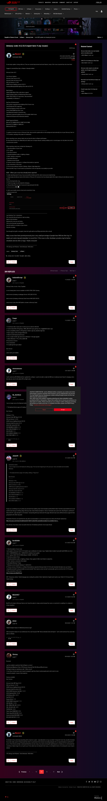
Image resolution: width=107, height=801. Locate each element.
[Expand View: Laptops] (59, 9)
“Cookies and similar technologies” (43, 405)
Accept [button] (63, 409)
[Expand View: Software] (32, 9)
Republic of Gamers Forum (11, 37)
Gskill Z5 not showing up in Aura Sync (90, 60)
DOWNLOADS (55, 2)
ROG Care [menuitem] (20, 9)
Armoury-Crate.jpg (12, 439)
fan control (17, 255)
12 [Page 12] (46, 772)
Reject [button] (44, 409)
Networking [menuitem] (46, 13)
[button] (13, 187)
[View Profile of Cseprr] (14, 318)
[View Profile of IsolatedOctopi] (17, 278)
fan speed (22, 255)
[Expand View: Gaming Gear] (41, 13)
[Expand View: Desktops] (51, 9)
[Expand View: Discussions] (42, 9)
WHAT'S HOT (69, 2)
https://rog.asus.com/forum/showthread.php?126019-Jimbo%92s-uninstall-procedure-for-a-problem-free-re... (32, 520)
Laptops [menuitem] (56, 9)
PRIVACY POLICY (72, 787)
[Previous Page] (22, 772)
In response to (19, 283)
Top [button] (7, 797)
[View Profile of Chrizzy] (15, 654)
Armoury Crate (29, 37)
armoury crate (11, 255)
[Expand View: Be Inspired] (16, 9)
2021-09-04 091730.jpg (13, 637)
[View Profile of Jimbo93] (15, 456)
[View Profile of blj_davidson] (16, 395)
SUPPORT (76, 2)
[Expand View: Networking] (50, 13)
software (22, 251)
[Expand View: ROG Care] (24, 9)
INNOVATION (48, 2)
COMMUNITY (62, 2)
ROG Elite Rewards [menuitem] (57, 13)
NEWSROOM (20, 782)
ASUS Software (85, 55)
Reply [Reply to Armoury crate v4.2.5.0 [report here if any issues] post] (71, 262)
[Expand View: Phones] (79, 9)
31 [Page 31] (53, 772)
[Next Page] (60, 772)
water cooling (27, 255)
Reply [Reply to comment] (71, 308)
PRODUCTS (41, 2)
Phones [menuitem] (76, 9)
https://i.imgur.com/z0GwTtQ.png (14, 573)
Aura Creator (84, 62)
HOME (14, 782)
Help (97, 11)
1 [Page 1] (29, 772)
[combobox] (53, 26)
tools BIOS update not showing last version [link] (45, 37)
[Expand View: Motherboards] (12, 13)
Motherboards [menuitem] (8, 13)
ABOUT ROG (8, 782)
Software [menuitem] (29, 9)
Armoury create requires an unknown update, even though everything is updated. (89, 70)
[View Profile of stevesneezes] (17, 369)
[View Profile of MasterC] (18, 54)
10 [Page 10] (36, 772)
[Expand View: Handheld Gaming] (71, 9)
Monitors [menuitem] (28, 13)
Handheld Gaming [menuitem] (66, 9)
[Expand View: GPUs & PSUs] (23, 13)
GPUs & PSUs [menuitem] (18, 13)
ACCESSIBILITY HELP (30, 782)
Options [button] (99, 37)
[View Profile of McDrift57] (15, 595)
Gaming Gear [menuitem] (37, 13)
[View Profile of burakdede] (16, 541)
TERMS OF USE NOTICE (63, 787)
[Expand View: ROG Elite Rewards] (63, 13)
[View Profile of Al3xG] (14, 621)
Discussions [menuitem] (38, 9)
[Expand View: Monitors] (31, 13)
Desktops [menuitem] (47, 9)
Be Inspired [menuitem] (11, 9)
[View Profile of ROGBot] (73, 59)
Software (22, 37)
